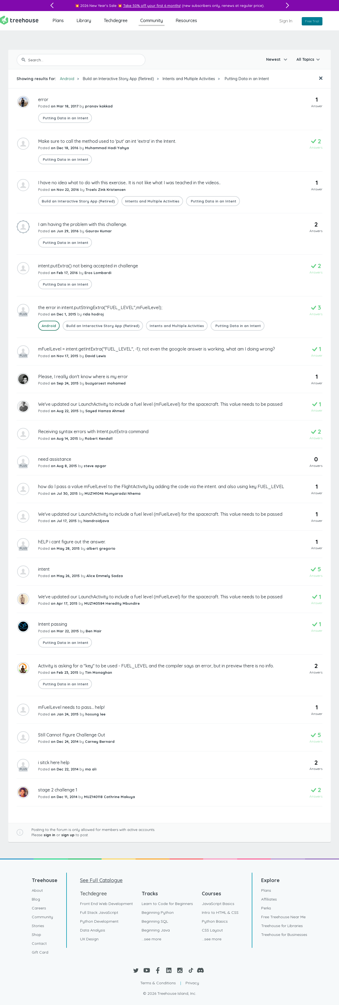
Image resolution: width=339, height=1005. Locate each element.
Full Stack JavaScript (99, 912)
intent (44, 569)
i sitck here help (54, 762)
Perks (266, 908)
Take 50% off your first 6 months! (152, 5)
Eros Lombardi (97, 272)
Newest (274, 59)
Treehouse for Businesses (284, 934)
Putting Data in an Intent (246, 78)
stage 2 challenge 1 (57, 790)
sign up (68, 835)
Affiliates (269, 899)
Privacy (192, 982)
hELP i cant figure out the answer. (71, 541)
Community (151, 20)
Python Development (99, 921)
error (43, 99)
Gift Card (40, 952)
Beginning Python (158, 912)
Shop (36, 934)
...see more (151, 938)
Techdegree (116, 20)
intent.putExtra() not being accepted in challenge (88, 266)
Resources (186, 20)
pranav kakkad (99, 106)
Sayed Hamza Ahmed (105, 411)
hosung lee (95, 714)
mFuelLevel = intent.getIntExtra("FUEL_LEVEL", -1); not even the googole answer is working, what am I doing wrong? (156, 349)
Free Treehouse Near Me (283, 916)
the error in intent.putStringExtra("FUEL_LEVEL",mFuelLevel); (100, 307)
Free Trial (312, 21)
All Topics (305, 59)
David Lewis (95, 356)
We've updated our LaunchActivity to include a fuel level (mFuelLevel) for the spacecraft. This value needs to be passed (160, 404)
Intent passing (52, 624)
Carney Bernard (100, 741)
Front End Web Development (106, 903)
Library (83, 20)
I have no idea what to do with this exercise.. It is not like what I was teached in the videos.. (129, 182)
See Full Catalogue (101, 880)
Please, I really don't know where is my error (83, 376)
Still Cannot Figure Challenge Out (71, 735)
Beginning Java (156, 930)
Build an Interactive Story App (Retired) (118, 78)
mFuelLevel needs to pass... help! (71, 707)
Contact (39, 943)
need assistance (54, 459)
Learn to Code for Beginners (167, 903)
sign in (49, 835)
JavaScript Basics (218, 903)
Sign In (285, 20)
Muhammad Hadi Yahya (107, 148)
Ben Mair (94, 631)
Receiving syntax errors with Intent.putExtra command (93, 431)
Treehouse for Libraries (282, 925)
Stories (38, 925)
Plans (58, 20)
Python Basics (215, 921)
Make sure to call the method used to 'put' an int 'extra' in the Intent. (107, 141)
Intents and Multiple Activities (189, 78)
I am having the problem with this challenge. (82, 224)
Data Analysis (92, 930)
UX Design (89, 938)
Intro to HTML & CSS (220, 912)
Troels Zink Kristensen (106, 189)
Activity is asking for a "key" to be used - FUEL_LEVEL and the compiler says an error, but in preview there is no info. (156, 666)
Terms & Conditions (158, 982)
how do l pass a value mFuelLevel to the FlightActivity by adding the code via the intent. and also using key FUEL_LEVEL (161, 486)
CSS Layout (212, 930)
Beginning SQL (155, 921)
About (37, 890)
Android (67, 78)
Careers (39, 908)
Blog (36, 899)
